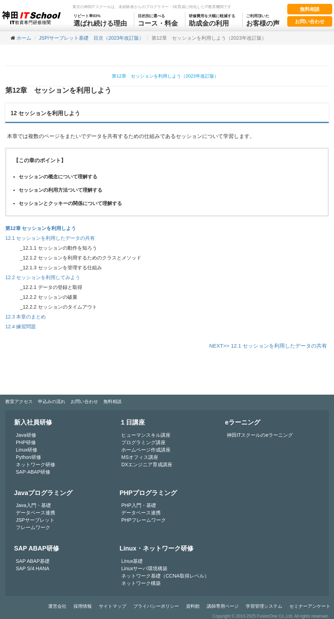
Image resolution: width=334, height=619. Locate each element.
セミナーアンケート (309, 606)
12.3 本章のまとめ (25, 317)
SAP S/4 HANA (32, 568)
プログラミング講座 (143, 442)
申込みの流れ (51, 401)
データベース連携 (35, 512)
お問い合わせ (310, 21)
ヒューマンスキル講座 (146, 435)
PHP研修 (26, 442)
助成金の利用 (212, 19)
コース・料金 (158, 19)
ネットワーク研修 (35, 464)
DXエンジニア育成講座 (146, 464)
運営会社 (57, 606)
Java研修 (26, 435)
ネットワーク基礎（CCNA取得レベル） (165, 576)
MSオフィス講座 (139, 457)
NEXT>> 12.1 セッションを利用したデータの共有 (268, 346)
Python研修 (28, 457)
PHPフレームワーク (143, 520)
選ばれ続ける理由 (100, 19)
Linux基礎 (132, 561)
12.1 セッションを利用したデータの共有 (50, 238)
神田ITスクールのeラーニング (260, 435)
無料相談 (310, 9)
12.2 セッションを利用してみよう (42, 277)
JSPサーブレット (35, 520)
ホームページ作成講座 (146, 450)
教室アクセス (19, 401)
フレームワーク (33, 527)
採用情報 (82, 606)
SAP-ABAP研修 (33, 472)
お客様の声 (263, 19)
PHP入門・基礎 (138, 505)
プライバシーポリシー (156, 606)
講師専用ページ (223, 606)
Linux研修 (26, 450)
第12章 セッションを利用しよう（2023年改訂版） (165, 76)
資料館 (193, 606)
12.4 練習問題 (20, 326)
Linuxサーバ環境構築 (144, 568)
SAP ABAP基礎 (33, 561)
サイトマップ (112, 606)
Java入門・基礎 (33, 505)
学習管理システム (264, 606)
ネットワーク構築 (141, 583)
